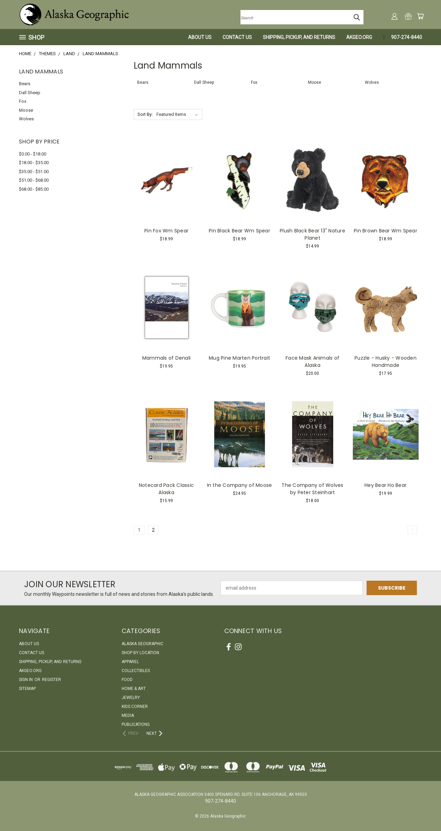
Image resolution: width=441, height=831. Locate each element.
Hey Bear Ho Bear (386, 485)
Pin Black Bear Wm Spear (239, 230)
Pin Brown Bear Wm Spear (385, 230)
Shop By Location (140, 652)
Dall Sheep (29, 92)
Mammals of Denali (166, 357)
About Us (200, 37)
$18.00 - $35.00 (34, 162)
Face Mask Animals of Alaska (312, 361)
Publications (136, 724)
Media (128, 715)
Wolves (26, 118)
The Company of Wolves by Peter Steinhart (312, 489)
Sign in (26, 679)
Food (127, 679)
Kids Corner (135, 706)
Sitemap (27, 688)
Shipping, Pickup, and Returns (299, 37)
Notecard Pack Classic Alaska (166, 489)
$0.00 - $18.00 (32, 154)
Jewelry (131, 697)
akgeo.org (359, 37)
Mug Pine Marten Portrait (239, 357)
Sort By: (145, 114)
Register (51, 679)
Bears (24, 83)
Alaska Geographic (142, 643)
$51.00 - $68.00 (34, 180)
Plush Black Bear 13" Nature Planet (312, 234)
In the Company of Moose (239, 485)
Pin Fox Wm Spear (166, 230)
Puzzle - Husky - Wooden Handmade (386, 361)
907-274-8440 (406, 37)
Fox (22, 101)
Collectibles (136, 670)
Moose (26, 110)
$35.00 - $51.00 (34, 171)
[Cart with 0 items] (420, 16)
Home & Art (134, 688)
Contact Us (237, 37)
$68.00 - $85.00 (34, 189)
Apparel (130, 661)
